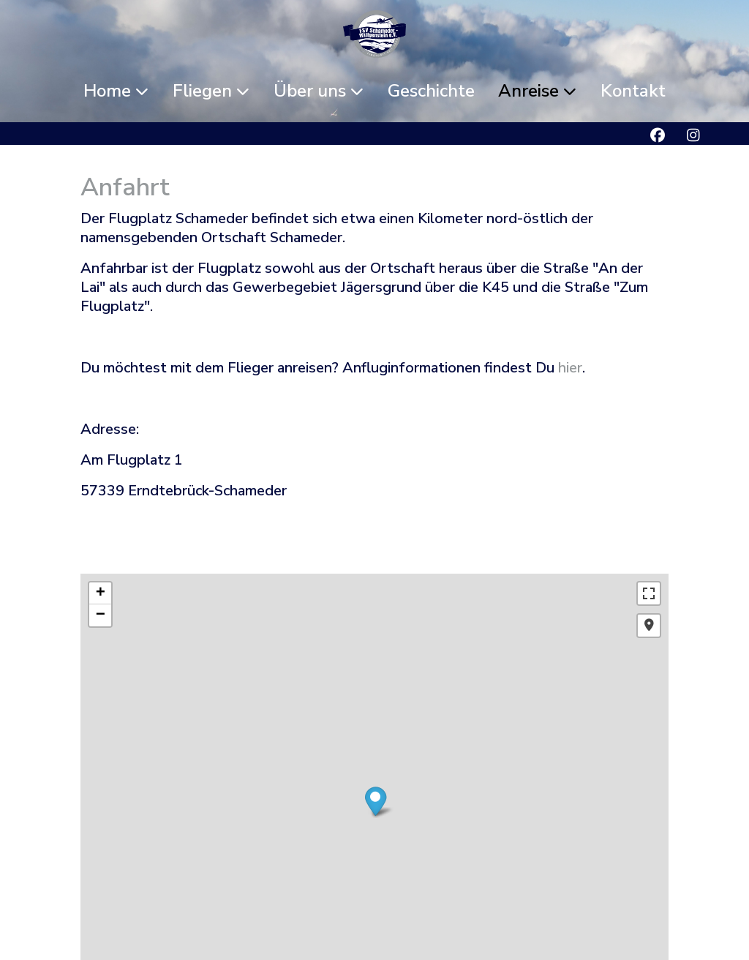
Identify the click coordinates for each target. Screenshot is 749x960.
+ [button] (100, 593)
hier (570, 368)
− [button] (100, 615)
